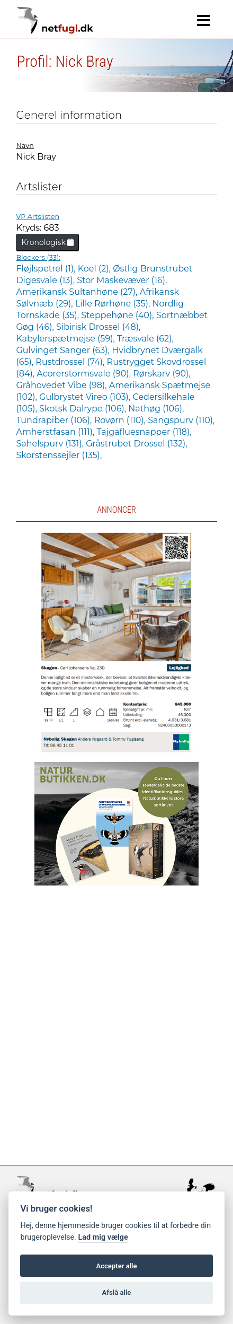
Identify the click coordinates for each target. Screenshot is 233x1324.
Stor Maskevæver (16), (122, 280)
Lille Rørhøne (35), (114, 304)
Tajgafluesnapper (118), (144, 432)
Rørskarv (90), (161, 374)
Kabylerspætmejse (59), (66, 339)
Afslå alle (116, 1292)
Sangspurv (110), (181, 420)
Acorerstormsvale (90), (85, 374)
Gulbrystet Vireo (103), (85, 397)
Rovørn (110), (121, 420)
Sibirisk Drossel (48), (98, 327)
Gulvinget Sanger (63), (64, 350)
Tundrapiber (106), (55, 420)
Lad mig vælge (103, 1237)
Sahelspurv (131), (51, 444)
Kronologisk (47, 242)
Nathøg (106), (156, 409)
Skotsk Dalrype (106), (83, 409)
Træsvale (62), (145, 339)
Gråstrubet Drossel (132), (136, 444)
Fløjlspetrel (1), (46, 269)
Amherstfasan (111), (56, 432)
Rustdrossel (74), (70, 362)
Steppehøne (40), (118, 315)
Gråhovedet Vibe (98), (62, 385)
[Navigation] (203, 21)
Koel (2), (95, 269)
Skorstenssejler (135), (59, 455)
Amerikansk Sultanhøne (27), (77, 292)
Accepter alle (116, 1266)
